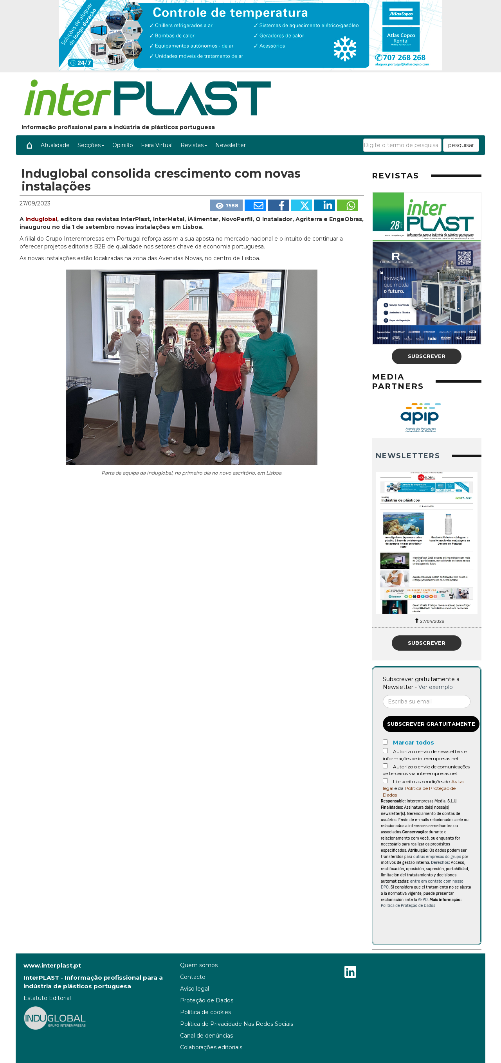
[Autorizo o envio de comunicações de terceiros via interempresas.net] (385, 765)
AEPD (423, 899)
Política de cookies (205, 1012)
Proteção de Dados (206, 1000)
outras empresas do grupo (437, 856)
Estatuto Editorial (47, 998)
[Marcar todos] (385, 742)
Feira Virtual (157, 145)
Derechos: (440, 862)
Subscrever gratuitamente (431, 724)
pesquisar (461, 145)
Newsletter (230, 145)
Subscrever (426, 356)
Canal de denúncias (206, 1035)
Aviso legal (194, 988)
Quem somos (199, 965)
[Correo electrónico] (426, 701)
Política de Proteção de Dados (408, 905)
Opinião (122, 145)
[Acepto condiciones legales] (385, 780)
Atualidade (55, 145)
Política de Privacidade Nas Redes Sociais (236, 1023)
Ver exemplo (435, 687)
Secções (91, 145)
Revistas (193, 145)
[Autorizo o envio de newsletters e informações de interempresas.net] (385, 750)
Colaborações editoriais (211, 1047)
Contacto (192, 976)
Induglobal (41, 219)
